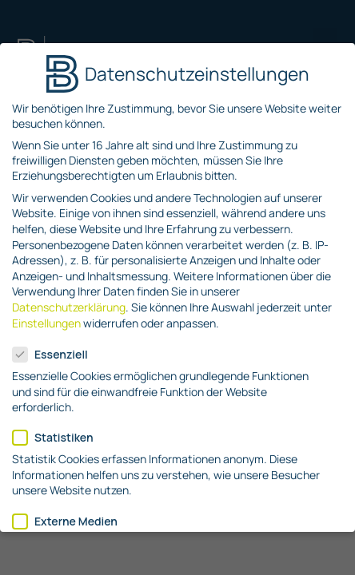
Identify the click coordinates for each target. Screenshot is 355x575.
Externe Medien (70, 521)
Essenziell (55, 354)
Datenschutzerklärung (69, 307)
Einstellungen (46, 323)
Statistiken (58, 437)
